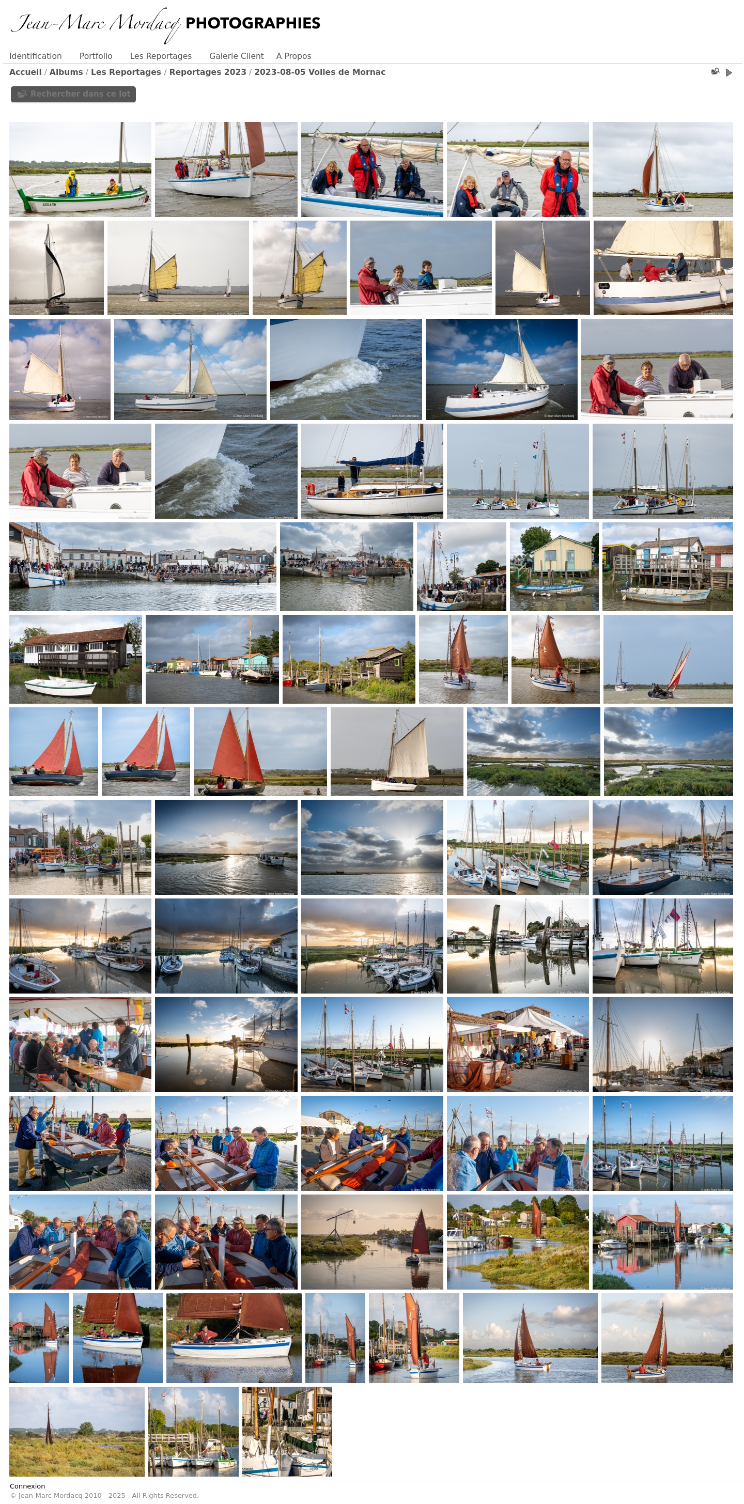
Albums (66, 72)
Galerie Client (236, 56)
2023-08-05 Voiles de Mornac (319, 72)
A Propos (294, 56)
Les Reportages (161, 56)
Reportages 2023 (208, 72)
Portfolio (96, 56)
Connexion (27, 1486)
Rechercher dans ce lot (80, 94)
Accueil (25, 72)
